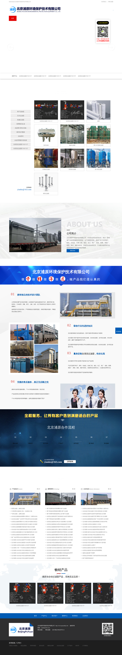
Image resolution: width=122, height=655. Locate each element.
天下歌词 (69, 645)
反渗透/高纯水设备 (20, 128)
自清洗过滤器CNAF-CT (54, 76)
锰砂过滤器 (72, 145)
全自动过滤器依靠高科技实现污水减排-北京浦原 (24, 524)
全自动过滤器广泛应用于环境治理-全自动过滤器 (24, 519)
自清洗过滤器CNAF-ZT (25, 76)
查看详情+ (73, 250)
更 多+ (38, 489)
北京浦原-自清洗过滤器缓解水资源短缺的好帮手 (60, 553)
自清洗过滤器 (20, 108)
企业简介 (85, 615)
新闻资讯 (50, 489)
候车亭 (77, 645)
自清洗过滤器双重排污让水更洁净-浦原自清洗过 (24, 521)
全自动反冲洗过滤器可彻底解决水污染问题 (94, 542)
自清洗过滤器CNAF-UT (20, 144)
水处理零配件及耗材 (20, 140)
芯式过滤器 (20, 115)
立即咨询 (70, 461)
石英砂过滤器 (46, 169)
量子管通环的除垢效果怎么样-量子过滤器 (58, 513)
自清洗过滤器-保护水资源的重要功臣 (92, 537)
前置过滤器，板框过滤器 (18, 508)
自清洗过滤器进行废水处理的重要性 (92, 550)
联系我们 (103, 1)
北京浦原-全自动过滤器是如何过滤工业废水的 (95, 527)
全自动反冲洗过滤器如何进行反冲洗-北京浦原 (59, 542)
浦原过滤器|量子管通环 (89, 553)
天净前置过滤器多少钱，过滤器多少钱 (21, 511)
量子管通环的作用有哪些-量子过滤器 (57, 508)
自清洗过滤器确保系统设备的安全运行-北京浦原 (60, 545)
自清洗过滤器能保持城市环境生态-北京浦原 (58, 527)
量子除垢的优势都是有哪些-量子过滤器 (57, 511)
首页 (35, 615)
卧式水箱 (46, 145)
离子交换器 (20, 111)
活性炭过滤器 (72, 169)
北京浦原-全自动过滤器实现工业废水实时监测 (59, 547)
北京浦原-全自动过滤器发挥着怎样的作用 (94, 529)
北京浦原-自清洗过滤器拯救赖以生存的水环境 (95, 521)
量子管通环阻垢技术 (88, 558)
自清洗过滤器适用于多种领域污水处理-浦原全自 (60, 516)
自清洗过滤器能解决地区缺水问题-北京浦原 (23, 527)
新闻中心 (65, 615)
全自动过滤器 (60, 645)
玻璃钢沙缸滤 (21, 124)
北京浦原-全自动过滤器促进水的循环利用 (58, 550)
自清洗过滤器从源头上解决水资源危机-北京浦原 (60, 529)
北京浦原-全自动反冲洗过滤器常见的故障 (22, 558)
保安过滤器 (46, 193)
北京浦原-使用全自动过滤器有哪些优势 (57, 555)
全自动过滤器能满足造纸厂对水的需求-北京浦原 (96, 519)
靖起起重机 (24, 645)
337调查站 (85, 645)
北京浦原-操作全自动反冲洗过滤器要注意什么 (95, 532)
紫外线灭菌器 (21, 132)
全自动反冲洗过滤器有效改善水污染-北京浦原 (23, 529)
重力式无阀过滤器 (98, 145)
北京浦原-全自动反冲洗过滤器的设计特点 (94, 534)
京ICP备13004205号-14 (58, 630)
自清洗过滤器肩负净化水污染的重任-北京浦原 (59, 521)
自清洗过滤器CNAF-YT (84, 76)
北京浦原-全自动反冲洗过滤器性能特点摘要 (23, 555)
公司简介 (71, 233)
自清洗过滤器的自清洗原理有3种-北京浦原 (22, 534)
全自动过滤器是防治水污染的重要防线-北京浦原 (60, 540)
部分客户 (54, 615)
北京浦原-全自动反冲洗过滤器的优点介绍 (22, 550)
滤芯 (98, 121)
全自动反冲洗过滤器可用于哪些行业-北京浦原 (95, 516)
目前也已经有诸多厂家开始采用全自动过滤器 (95, 555)
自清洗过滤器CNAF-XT (20, 148)
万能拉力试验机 (13, 645)
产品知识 (15, 489)
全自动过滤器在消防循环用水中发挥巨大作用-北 (60, 537)
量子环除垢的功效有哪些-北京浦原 (56, 519)
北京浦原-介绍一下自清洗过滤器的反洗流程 (58, 558)
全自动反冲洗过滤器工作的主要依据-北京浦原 (95, 511)
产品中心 (44, 615)
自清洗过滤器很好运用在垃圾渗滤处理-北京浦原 (60, 524)
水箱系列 (20, 136)
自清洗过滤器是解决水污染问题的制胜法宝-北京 (24, 532)
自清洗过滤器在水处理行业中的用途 (92, 547)
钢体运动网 (50, 645)
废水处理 (41, 645)
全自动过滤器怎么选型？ (89, 545)
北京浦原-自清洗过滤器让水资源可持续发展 (23, 545)
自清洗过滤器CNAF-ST (40, 76)
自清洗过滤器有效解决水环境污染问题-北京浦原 (60, 534)
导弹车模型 (33, 645)
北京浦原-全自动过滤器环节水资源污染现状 (23, 540)
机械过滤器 (20, 120)
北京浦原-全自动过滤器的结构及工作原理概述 (23, 553)
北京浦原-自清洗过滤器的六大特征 (92, 524)
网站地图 (110, 1)
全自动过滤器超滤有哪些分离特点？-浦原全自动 (24, 516)
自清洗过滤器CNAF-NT (69, 76)
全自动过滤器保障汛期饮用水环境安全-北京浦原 (60, 532)
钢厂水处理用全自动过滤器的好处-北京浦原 (23, 537)
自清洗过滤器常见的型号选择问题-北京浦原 (94, 513)
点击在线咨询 (103, 23)
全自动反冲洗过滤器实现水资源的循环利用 (94, 540)
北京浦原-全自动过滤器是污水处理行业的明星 (23, 542)
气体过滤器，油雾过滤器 (18, 513)
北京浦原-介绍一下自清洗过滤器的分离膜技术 (23, 547)
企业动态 (86, 489)
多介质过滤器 (98, 169)
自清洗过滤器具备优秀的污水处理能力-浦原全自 (96, 508)
